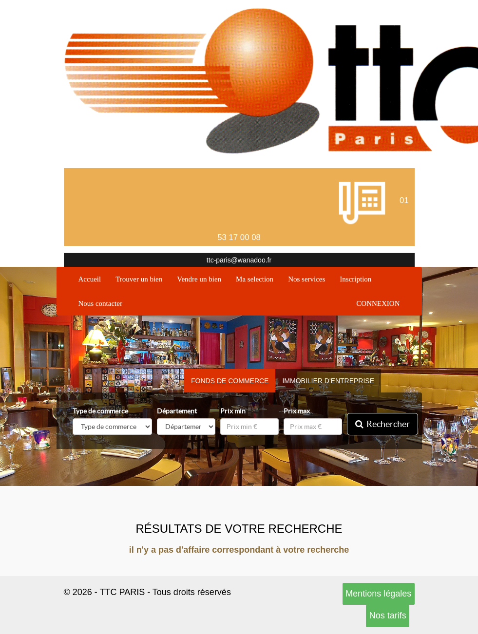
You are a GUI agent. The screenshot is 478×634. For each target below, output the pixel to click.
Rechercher (382, 424)
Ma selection (254, 279)
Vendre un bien (199, 279)
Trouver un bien (138, 279)
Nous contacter (100, 303)
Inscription (355, 279)
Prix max (297, 411)
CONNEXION (378, 303)
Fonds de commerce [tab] (229, 381)
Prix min (233, 411)
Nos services (306, 279)
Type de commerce (100, 411)
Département (177, 411)
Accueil (93, 278)
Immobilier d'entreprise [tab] (328, 381)
